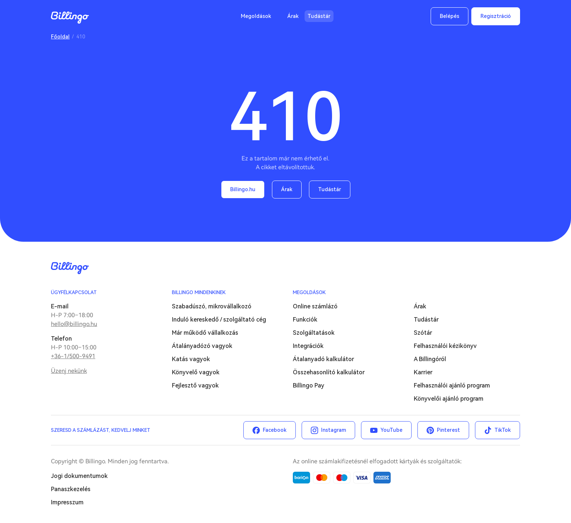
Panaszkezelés (71, 489)
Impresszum (67, 502)
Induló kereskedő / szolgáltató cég (219, 319)
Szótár (423, 332)
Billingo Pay (308, 385)
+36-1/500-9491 (73, 356)
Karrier (423, 372)
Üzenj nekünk (69, 370)
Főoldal (60, 37)
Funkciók (305, 319)
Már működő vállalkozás (205, 332)
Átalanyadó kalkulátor (323, 359)
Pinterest (448, 430)
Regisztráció (495, 16)
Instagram (333, 430)
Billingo (70, 17)
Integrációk (308, 345)
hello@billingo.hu (74, 323)
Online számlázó (315, 306)
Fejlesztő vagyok (195, 385)
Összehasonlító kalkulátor (329, 372)
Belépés (449, 16)
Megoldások (256, 16)
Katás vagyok (191, 359)
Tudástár (319, 16)
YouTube (391, 430)
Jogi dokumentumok (79, 475)
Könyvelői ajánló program (448, 398)
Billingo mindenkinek (199, 292)
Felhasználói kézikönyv (445, 345)
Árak (293, 16)
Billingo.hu (242, 189)
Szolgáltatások (314, 332)
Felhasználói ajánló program (452, 385)
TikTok (502, 430)
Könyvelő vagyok (196, 372)
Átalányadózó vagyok (202, 345)
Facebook (275, 430)
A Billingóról (430, 359)
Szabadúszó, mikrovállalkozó (211, 306)
